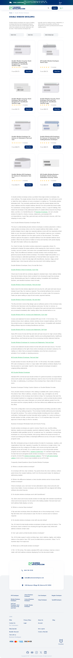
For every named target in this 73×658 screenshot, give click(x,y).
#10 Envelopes (15, 595)
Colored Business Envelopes (29, 599)
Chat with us (12, 635)
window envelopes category (32, 456)
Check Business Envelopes (28, 595)
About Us (40, 620)
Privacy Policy (27, 620)
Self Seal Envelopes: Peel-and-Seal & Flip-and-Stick (15, 606)
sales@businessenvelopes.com (34, 578)
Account (40, 623)
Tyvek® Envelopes (56, 600)
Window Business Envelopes (15, 599)
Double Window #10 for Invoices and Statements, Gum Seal (29, 314)
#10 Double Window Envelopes (20, 372)
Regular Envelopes (57, 595)
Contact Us (12, 623)
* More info (60, 2)
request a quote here (36, 451)
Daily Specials (13, 629)
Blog (54, 620)
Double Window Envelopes (28, 605)
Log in (54, 8)
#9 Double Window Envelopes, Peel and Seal (24, 357)
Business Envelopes (41, 212)
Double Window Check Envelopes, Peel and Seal (26, 284)
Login (25, 623)
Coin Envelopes (42, 595)
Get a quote (41, 629)
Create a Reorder (43, 632)
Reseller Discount (14, 632)
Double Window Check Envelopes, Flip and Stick (25, 299)
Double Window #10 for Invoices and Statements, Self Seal (29, 329)
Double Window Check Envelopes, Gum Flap (24, 269)
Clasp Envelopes (42, 600)
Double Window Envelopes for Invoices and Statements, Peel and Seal (32, 342)
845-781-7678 (28, 570)
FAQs (10, 620)
